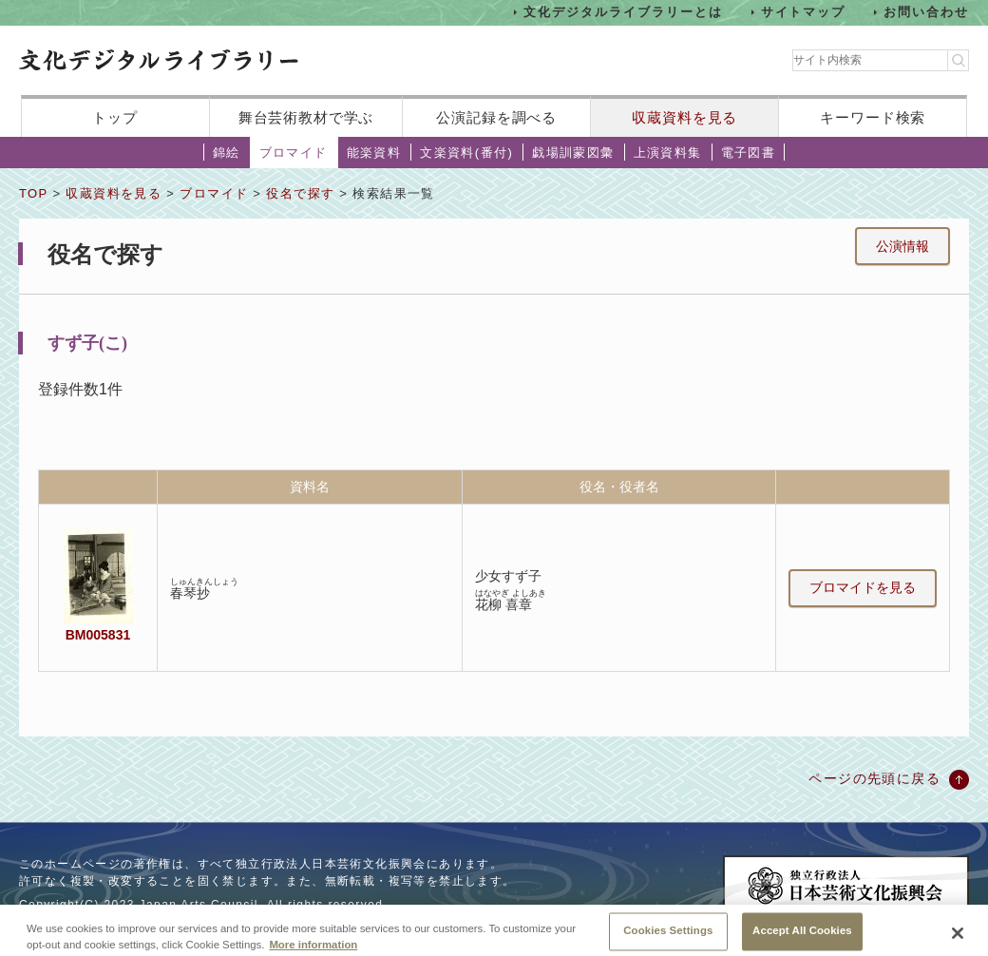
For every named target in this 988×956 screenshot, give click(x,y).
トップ (115, 117)
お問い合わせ (926, 12)
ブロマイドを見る (862, 587)
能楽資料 (374, 152)
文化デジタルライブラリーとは (622, 12)
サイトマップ (803, 12)
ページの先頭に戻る (874, 778)
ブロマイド (293, 152)
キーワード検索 (872, 117)
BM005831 (98, 634)
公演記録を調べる (496, 117)
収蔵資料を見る (684, 117)
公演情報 (902, 246)
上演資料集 (668, 152)
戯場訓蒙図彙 (573, 152)
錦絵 (226, 152)
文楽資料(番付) (466, 152)
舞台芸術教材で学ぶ (306, 117)
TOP (33, 193)
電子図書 (748, 152)
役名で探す (300, 193)
